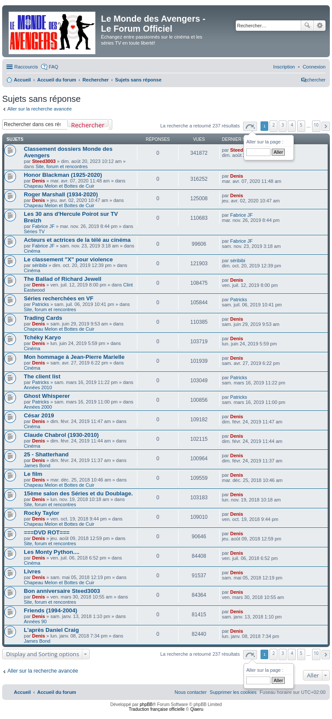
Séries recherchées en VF (59, 298)
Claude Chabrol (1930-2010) (61, 435)
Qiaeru (196, 709)
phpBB (146, 704)
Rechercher (307, 25)
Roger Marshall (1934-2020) (61, 194)
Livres (32, 571)
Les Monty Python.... (51, 552)
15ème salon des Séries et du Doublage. (78, 493)
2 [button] (274, 125)
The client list (42, 376)
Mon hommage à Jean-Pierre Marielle (74, 357)
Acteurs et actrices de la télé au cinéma (77, 240)
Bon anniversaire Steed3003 (62, 591)
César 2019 (39, 415)
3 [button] (283, 125)
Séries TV (34, 231)
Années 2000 (38, 407)
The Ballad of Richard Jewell (62, 279)
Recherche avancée (319, 25)
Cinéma (32, 251)
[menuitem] (314, 66)
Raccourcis (26, 66)
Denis (38, 180)
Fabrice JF (43, 226)
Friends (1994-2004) (50, 610)
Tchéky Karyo (42, 337)
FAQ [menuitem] (53, 66)
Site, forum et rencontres (62, 166)
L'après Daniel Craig (51, 630)
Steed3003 (43, 161)
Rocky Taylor (41, 513)
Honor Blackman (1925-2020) (63, 175)
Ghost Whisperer (47, 396)
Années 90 (35, 621)
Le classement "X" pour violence (68, 259)
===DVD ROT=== (47, 532)
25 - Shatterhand (46, 454)
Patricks (40, 304)
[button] (250, 126)
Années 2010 (38, 387)
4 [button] (292, 125)
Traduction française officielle (157, 709)
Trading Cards (43, 318)
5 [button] (301, 125)
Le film (33, 474)
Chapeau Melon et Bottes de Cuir (59, 186)
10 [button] (316, 125)
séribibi (39, 265)
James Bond (37, 465)
